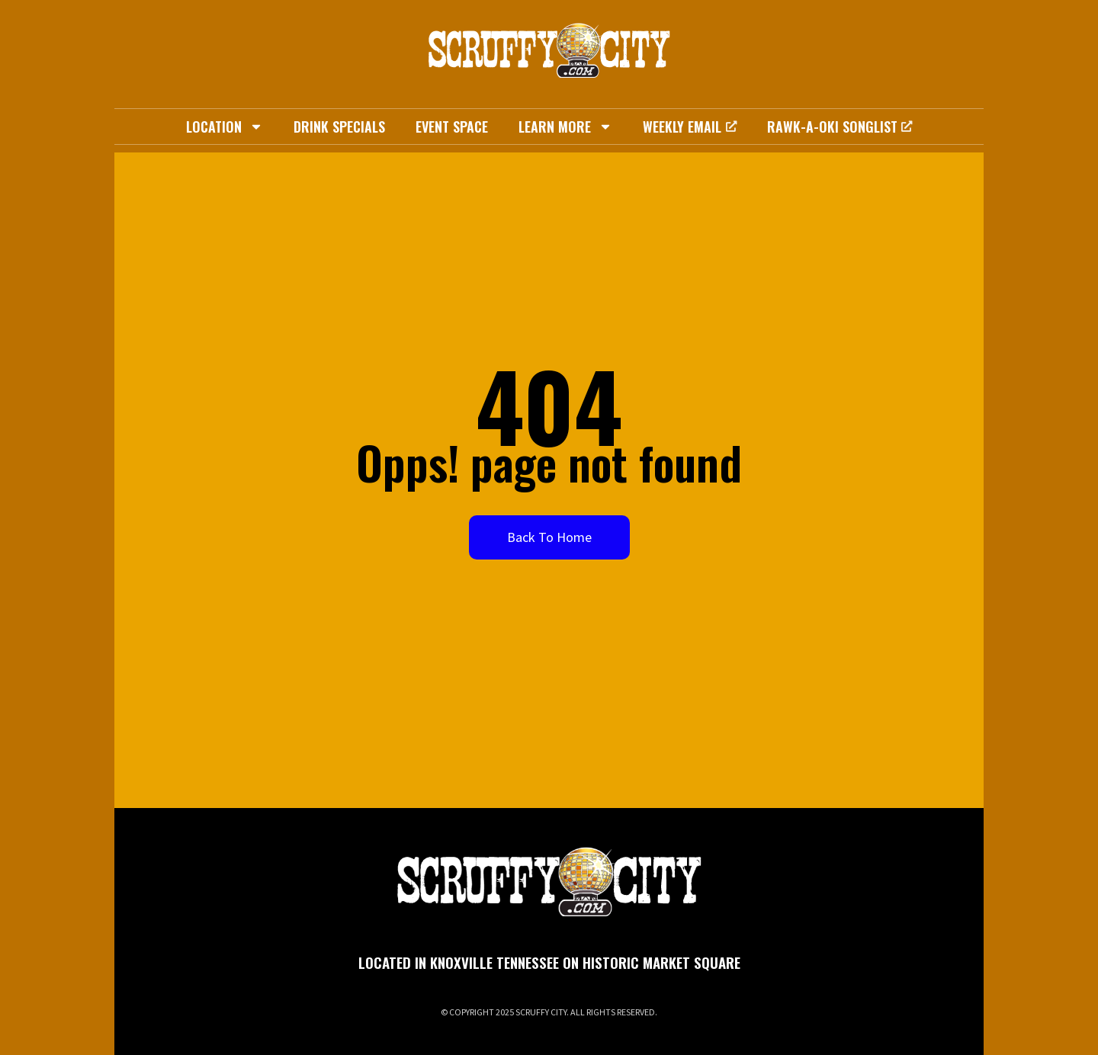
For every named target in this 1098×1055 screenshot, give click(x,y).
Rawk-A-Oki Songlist (839, 126)
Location (224, 126)
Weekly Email (689, 126)
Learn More (565, 126)
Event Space (452, 126)
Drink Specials (339, 126)
